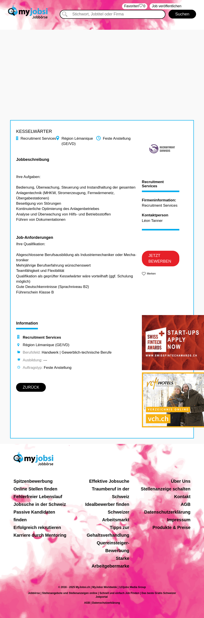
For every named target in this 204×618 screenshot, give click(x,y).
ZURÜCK (31, 387)
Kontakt (182, 496)
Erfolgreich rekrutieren (37, 527)
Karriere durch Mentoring (39, 535)
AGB (185, 504)
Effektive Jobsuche (109, 481)
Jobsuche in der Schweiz (39, 504)
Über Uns (181, 481)
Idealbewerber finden (107, 504)
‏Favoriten (134, 6)
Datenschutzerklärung (167, 512)
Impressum (179, 519)
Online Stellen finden (35, 488)
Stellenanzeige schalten (166, 488)
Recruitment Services (153, 184)
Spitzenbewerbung (33, 481)
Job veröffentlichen (166, 6)
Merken (151, 273)
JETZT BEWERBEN (159, 258)
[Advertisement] (102, 60)
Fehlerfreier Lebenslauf (37, 496)
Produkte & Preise (171, 527)
